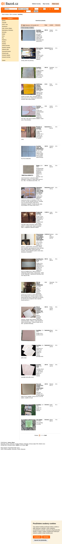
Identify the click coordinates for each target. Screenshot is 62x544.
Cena (46, 25)
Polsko (18, 449)
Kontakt (17, 443)
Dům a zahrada (13, 14)
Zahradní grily (5, 53)
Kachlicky (38, 67)
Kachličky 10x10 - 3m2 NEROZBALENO (39, 148)
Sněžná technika (6, 45)
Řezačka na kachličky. (39, 127)
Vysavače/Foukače (6, 51)
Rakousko (23, 449)
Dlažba (38, 165)
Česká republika (7, 449)
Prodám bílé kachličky (39, 213)
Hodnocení (12, 443)
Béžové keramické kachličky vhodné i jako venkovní (39, 309)
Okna (3, 36)
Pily (3, 38)
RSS (37, 443)
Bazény (3, 20)
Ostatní (3, 60)
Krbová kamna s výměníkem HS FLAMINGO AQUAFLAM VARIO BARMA (40, 237)
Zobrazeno (57, 25)
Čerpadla (4, 22)
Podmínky (26, 443)
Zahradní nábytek (6, 55)
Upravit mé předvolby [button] (40, 540)
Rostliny (4, 41)
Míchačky (4, 32)
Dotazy (7, 443)
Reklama (21, 443)
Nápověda (3, 443)
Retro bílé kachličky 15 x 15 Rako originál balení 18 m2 (39, 386)
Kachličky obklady (38, 107)
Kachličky (38, 330)
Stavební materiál (6, 47)
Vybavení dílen (5, 49)
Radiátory (4, 39)
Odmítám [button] (46, 537)
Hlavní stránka (5, 14)
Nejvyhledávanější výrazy (14, 447)
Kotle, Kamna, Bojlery (7, 28)
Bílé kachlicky (39, 48)
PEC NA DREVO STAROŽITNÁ (39, 284)
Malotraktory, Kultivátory (7, 30)
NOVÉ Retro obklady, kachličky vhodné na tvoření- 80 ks (39, 87)
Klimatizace (4, 26)
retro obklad (39, 419)
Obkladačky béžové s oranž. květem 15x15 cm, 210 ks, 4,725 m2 (39, 190)
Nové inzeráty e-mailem (27, 27)
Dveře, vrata (5, 24)
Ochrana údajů (32, 443)
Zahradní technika (6, 57)
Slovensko (14, 449)
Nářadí (3, 34)
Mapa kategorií (4, 447)
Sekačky (4, 43)
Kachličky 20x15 (38, 365)
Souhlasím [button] (37, 537)
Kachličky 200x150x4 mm (40, 31)
